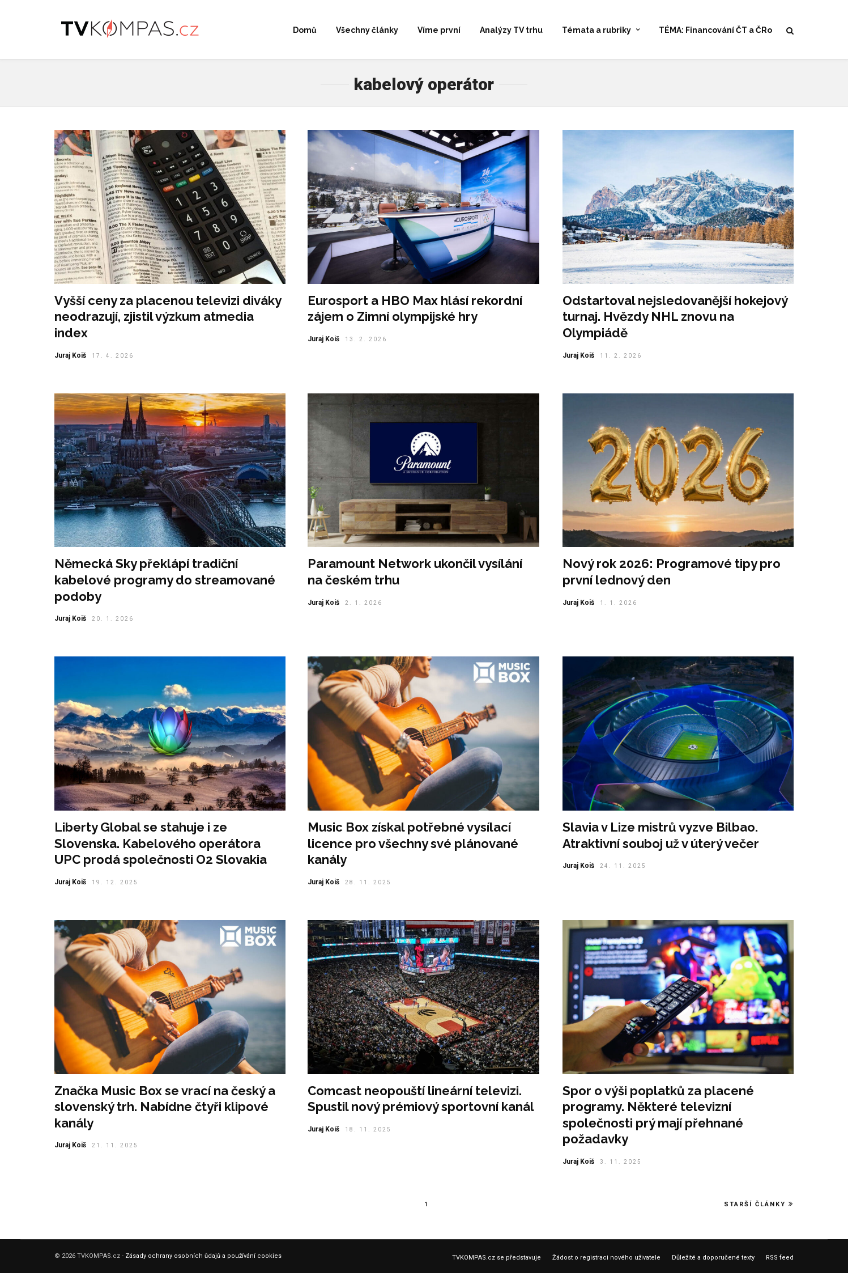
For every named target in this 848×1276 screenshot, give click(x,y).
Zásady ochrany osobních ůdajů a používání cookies (203, 1258)
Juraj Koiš (70, 358)
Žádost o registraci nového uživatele (606, 1260)
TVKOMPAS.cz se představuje (496, 1260)
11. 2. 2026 (621, 358)
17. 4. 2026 (113, 358)
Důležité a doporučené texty (713, 1260)
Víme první (439, 30)
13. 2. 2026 (366, 342)
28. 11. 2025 (368, 885)
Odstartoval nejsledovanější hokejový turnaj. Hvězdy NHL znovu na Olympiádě (675, 319)
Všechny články (367, 30)
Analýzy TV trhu (511, 30)
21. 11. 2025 (115, 1148)
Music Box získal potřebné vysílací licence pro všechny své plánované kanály (413, 846)
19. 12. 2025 (115, 885)
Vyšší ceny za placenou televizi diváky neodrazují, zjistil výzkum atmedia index (167, 319)
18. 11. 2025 (368, 1132)
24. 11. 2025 (623, 869)
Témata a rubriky (596, 30)
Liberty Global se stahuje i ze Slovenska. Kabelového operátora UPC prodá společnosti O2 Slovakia (160, 846)
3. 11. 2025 (621, 1164)
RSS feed (780, 1260)
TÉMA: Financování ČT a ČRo (715, 30)
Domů (305, 30)
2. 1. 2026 (363, 606)
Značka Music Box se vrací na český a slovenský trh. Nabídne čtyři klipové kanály (164, 1109)
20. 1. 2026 (113, 621)
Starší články (759, 1207)
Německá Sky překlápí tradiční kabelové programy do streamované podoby (164, 582)
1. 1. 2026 (618, 606)
